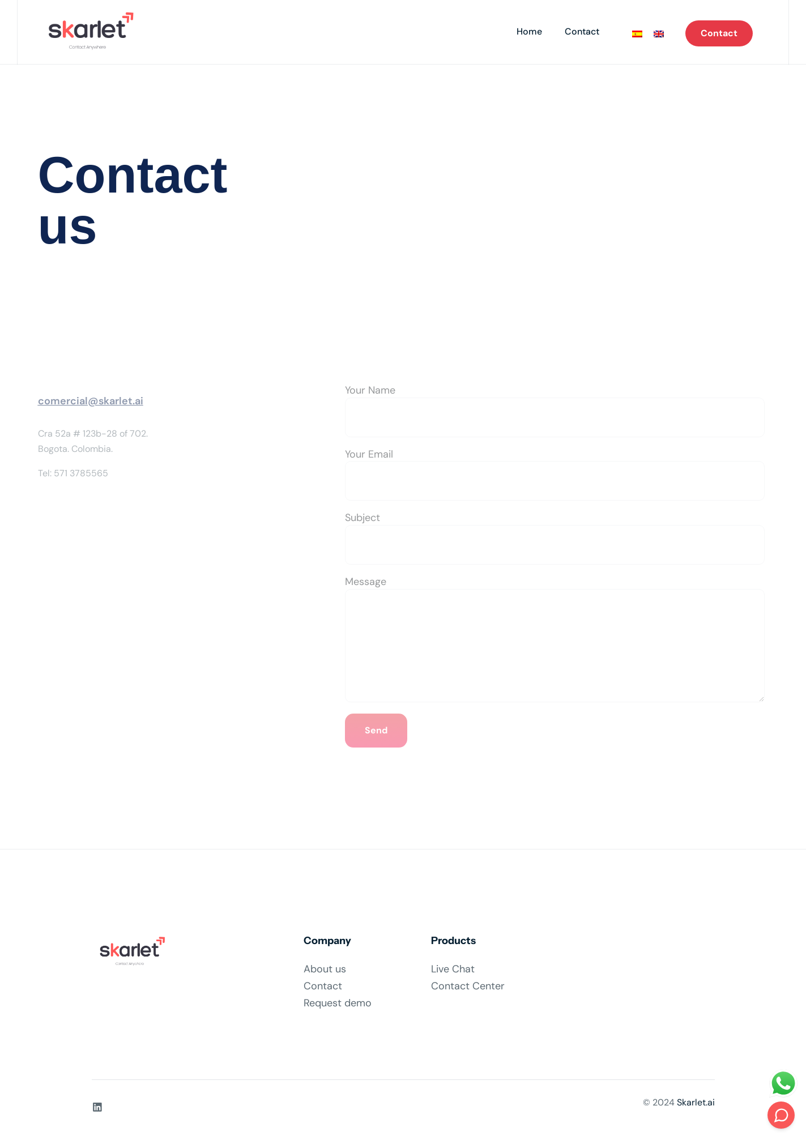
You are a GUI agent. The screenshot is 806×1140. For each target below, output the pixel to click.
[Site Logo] (87, 32)
